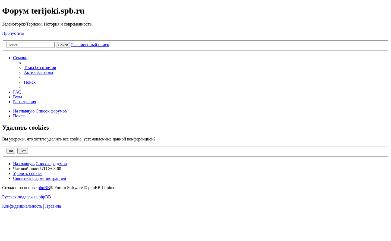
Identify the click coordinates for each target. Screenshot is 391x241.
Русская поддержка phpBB (26, 197)
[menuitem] (40, 67)
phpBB (44, 187)
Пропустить (13, 33)
